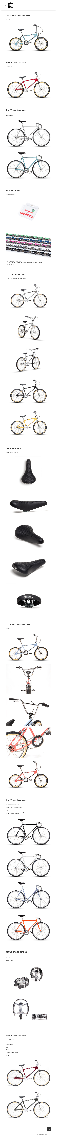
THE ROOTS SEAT (13, 448)
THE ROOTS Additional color (18, 16)
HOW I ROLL (44, 1134)
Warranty (45, 1133)
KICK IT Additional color (16, 63)
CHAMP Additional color (16, 110)
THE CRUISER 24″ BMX (16, 274)
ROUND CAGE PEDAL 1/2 (16, 952)
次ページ (49, 1129)
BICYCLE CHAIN (13, 191)
